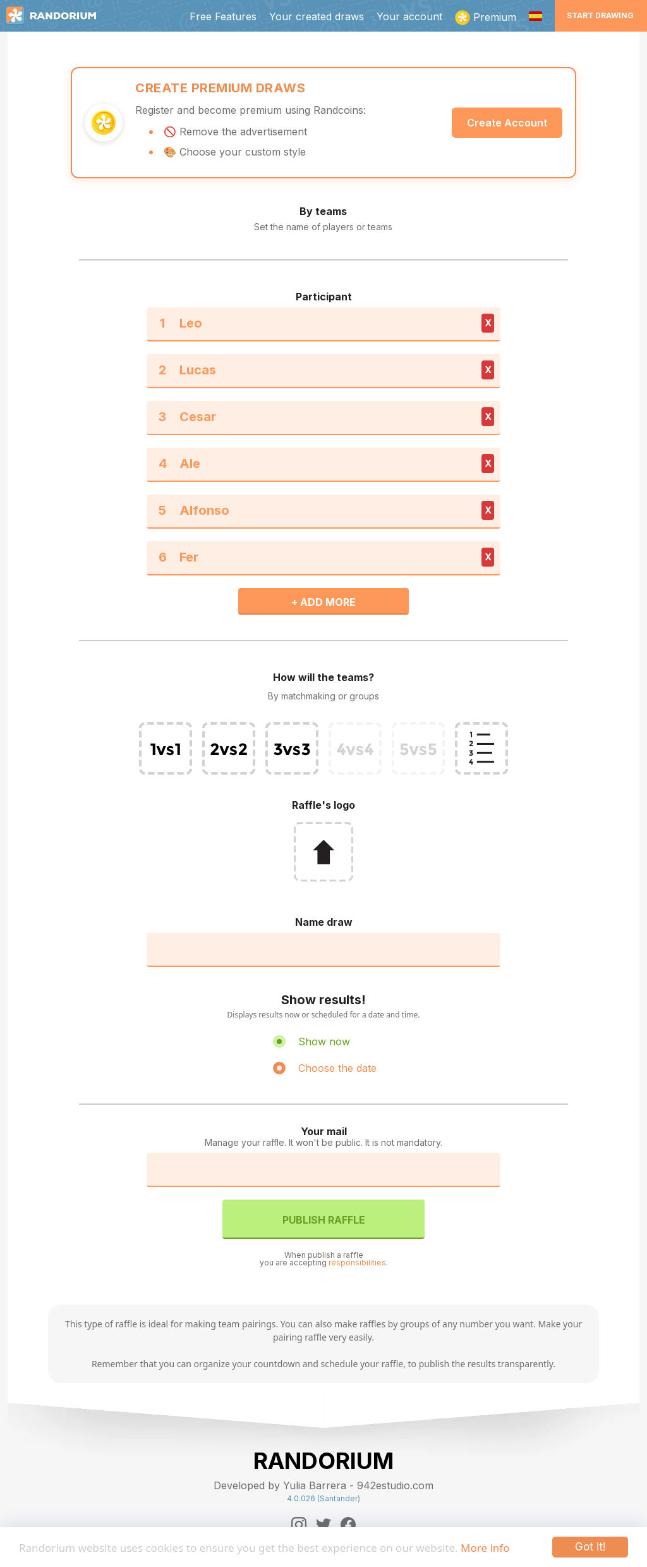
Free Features (223, 16)
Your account (409, 16)
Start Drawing (600, 15)
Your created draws (316, 16)
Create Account (507, 122)
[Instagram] (298, 1524)
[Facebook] (348, 1524)
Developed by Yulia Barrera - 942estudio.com (323, 1485)
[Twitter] (323, 1524)
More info (485, 1547)
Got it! (590, 1546)
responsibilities (357, 1262)
